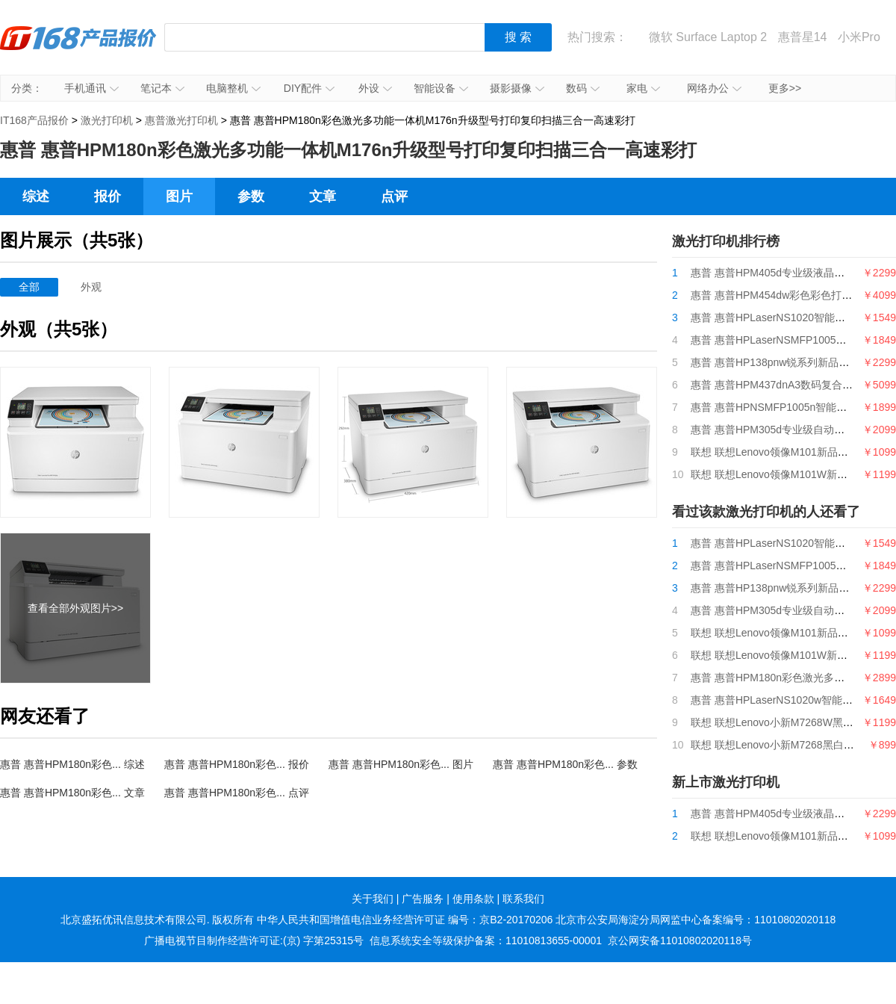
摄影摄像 (517, 88)
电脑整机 (233, 88)
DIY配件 (309, 88)
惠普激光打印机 (181, 120)
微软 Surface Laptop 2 (708, 37)
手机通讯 (91, 88)
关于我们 (372, 899)
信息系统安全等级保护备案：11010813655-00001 (486, 940)
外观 (91, 287)
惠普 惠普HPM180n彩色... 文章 (72, 793)
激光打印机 (107, 120)
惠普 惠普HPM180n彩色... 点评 (236, 793)
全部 (29, 287)
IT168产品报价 (78, 48)
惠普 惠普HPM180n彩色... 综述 (72, 764)
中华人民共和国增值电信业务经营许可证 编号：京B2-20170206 (405, 920)
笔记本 (162, 88)
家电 (643, 88)
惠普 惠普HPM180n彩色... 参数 (565, 764)
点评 (394, 196)
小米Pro (859, 37)
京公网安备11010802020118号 (680, 940)
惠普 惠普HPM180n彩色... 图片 (401, 764)
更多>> (784, 88)
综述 (35, 196)
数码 (583, 88)
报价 (107, 196)
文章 (322, 196)
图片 (179, 196)
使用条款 (473, 899)
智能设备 (441, 88)
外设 (375, 88)
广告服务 (423, 899)
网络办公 (714, 88)
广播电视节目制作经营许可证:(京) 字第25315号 (254, 940)
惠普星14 (802, 37)
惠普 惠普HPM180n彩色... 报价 (236, 764)
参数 (250, 196)
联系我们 (523, 899)
